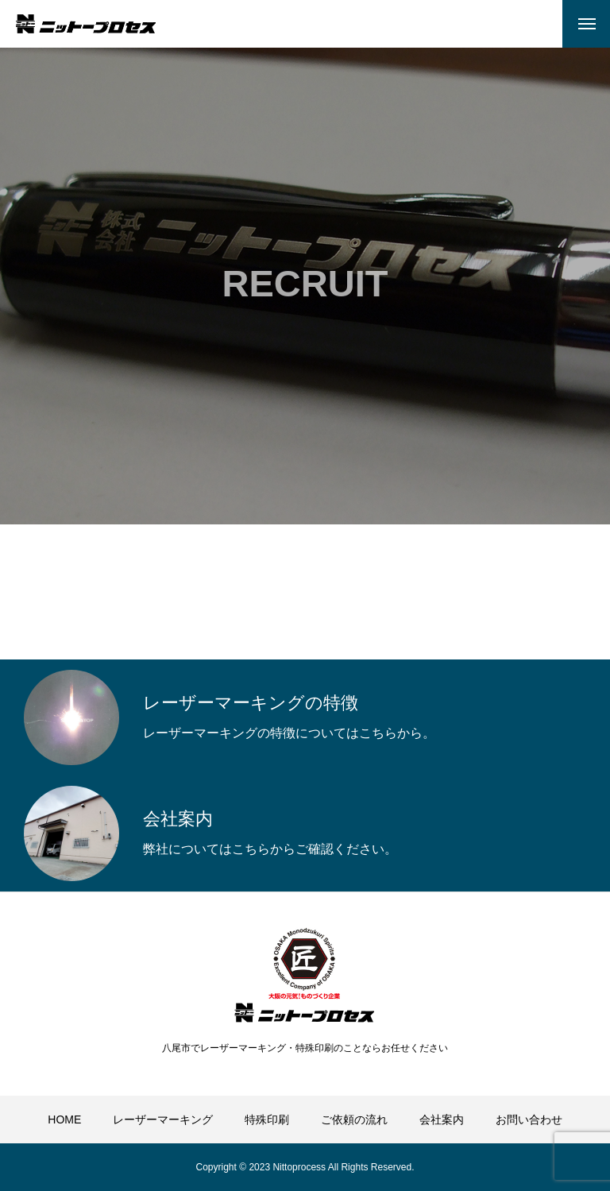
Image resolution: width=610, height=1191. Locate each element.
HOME (64, 1119)
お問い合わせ (529, 1119)
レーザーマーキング (163, 1119)
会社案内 (441, 1119)
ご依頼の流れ (354, 1119)
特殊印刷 (267, 1119)
